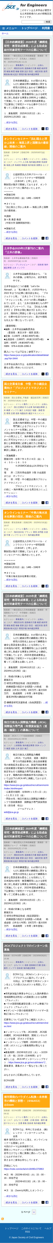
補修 (17, 71)
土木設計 (28, 410)
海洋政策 (32, 165)
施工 (21, 410)
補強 (8, 71)
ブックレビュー (23, 264)
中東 (8, 535)
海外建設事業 (33, 74)
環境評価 (23, 74)
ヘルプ (48, 1228)
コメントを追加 (29, 129)
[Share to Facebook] (47, 128)
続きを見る (11, 129)
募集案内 (20, 65)
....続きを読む (11, 122)
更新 (22, 71)
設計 (26, 71)
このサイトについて (31, 1228)
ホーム (5, 33)
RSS (27, 1232)
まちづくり (19, 965)
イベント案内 (22, 159)
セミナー (23, 535)
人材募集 (18, 745)
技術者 (41, 264)
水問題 (40, 532)
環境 (8, 413)
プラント (28, 532)
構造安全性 (19, 68)
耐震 (13, 71)
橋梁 (39, 68)
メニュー (11, 28)
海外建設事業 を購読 (3, 1220)
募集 (25, 1123)
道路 (17, 413)
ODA (37, 745)
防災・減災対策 (36, 71)
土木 (14, 268)
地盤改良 (24, 413)
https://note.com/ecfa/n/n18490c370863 (24, 1169)
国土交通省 (19, 407)
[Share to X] (43, 128)
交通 (13, 413)
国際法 (39, 165)
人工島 (25, 162)
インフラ (18, 162)
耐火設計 (14, 74)
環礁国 (24, 165)
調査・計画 (29, 1120)
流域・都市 (40, 1120)
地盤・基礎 (37, 410)
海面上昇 (10, 165)
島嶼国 (18, 165)
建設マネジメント (36, 413)
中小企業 (28, 407)
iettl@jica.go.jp (11, 812)
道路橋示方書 (30, 68)
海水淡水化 (19, 532)
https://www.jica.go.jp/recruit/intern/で (27, 1062)
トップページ (29, 28)
